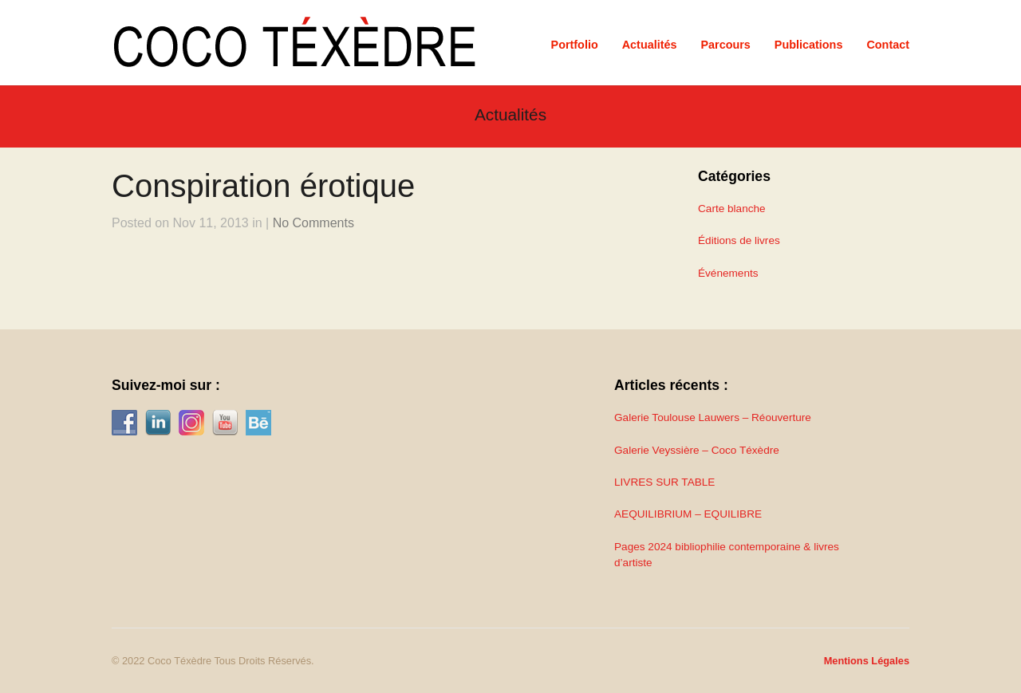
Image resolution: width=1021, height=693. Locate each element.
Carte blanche (732, 209)
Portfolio (574, 44)
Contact (887, 44)
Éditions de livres (739, 240)
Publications (809, 44)
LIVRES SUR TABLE (664, 482)
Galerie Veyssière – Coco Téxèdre (696, 450)
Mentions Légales (866, 661)
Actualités (649, 44)
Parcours (725, 44)
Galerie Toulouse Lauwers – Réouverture (712, 417)
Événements (728, 273)
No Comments (313, 223)
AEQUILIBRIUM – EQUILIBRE (688, 514)
